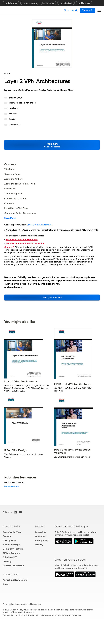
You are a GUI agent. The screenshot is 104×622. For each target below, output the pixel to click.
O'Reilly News (9, 540)
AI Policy (39, 544)
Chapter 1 (9, 247)
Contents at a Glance (15, 198)
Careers (7, 536)
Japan (6, 584)
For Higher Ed (48, 3)
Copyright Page (12, 174)
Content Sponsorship (13, 565)
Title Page (9, 169)
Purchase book (11, 486)
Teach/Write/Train (12, 532)
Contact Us (40, 532)
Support (40, 526)
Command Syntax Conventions (20, 213)
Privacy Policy (41, 540)
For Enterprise (11, 3)
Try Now (87, 10)
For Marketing (84, 3)
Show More (10, 218)
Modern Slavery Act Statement (68, 615)
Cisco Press (14, 124)
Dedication (10, 189)
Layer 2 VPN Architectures (39, 224)
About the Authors (13, 179)
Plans (66, 10)
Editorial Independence (42, 615)
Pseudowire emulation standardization (25, 243)
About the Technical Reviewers (19, 184)
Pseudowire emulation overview (22, 239)
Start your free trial (52, 297)
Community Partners (13, 548)
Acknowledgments (13, 194)
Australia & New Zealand (15, 579)
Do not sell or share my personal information (22, 604)
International (11, 574)
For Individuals (66, 3)
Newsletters (40, 536)
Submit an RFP (10, 557)
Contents (9, 203)
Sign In (74, 10)
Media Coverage (11, 544)
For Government (30, 3)
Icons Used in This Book (16, 208)
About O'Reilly (11, 526)
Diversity (7, 561)
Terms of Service (10, 615)
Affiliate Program (11, 553)
